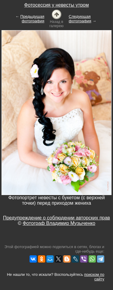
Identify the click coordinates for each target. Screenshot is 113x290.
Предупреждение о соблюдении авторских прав (56, 217)
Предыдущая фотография (32, 18)
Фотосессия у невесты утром (56, 5)
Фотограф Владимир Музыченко (59, 223)
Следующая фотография (80, 18)
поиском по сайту (94, 276)
